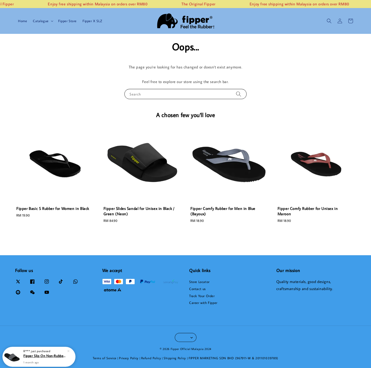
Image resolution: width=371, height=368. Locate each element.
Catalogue (40, 21)
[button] (329, 21)
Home (22, 21)
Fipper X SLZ (92, 21)
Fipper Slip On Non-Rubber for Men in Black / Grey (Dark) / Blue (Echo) (44, 358)
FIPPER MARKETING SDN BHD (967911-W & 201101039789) (233, 358)
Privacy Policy (129, 358)
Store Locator (199, 282)
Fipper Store (67, 21)
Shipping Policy (175, 358)
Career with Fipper (203, 303)
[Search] (238, 94)
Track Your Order (202, 296)
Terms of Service (104, 358)
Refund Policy (151, 358)
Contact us (197, 289)
